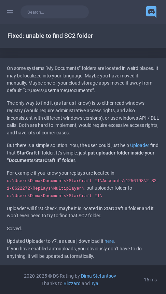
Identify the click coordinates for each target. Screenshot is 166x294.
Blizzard (72, 283)
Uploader (139, 145)
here (109, 241)
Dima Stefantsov (98, 276)
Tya (94, 283)
